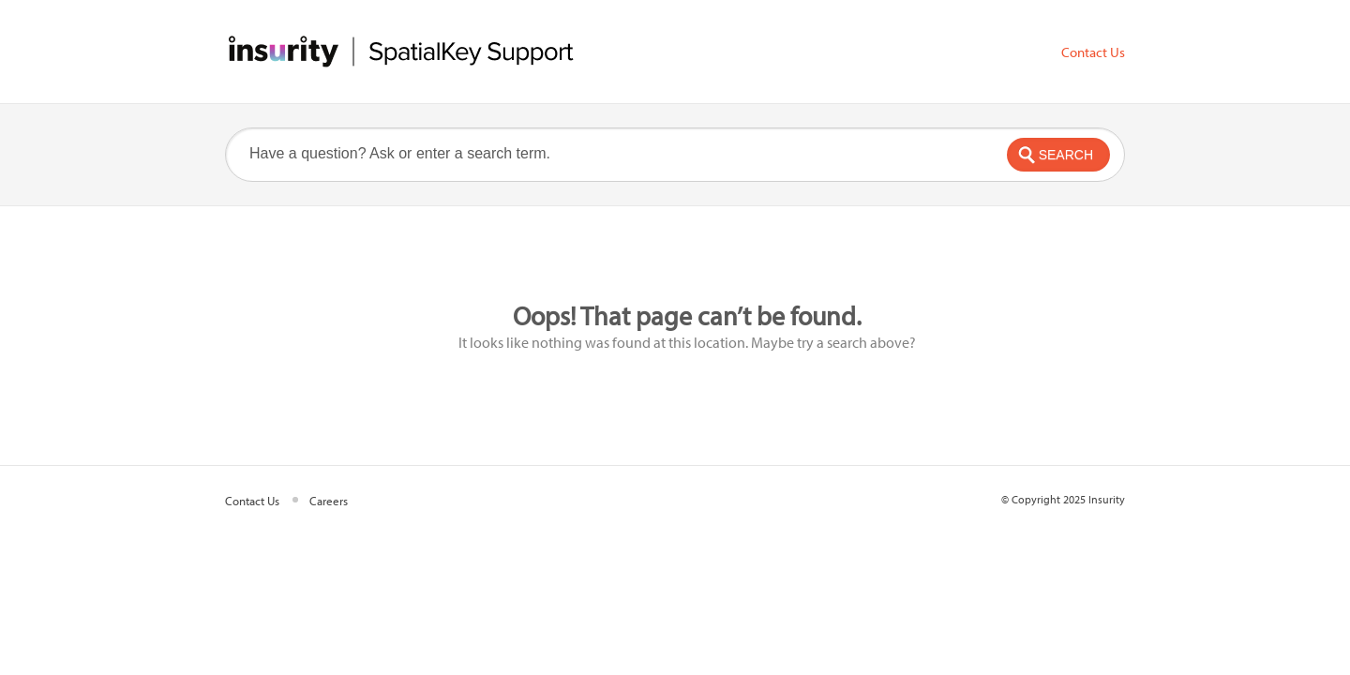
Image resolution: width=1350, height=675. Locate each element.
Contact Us (1093, 52)
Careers (328, 500)
